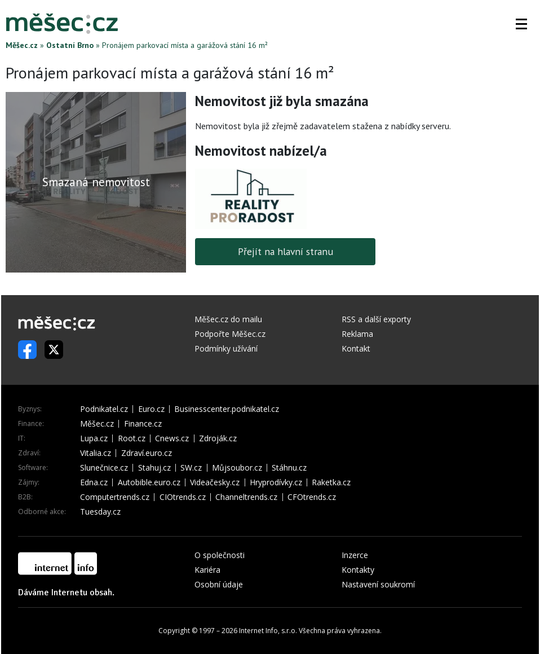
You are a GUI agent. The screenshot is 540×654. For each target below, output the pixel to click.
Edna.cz (94, 482)
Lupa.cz (94, 438)
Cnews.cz (172, 438)
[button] (521, 24)
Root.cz (131, 438)
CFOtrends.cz (311, 497)
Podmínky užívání (226, 348)
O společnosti (219, 555)
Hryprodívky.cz (276, 482)
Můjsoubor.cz (237, 468)
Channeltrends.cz (246, 497)
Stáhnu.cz (289, 468)
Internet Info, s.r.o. (268, 630)
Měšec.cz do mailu (228, 319)
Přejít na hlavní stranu (285, 251)
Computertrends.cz (114, 497)
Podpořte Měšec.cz (229, 333)
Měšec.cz (22, 45)
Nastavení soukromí (378, 584)
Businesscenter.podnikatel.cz (226, 409)
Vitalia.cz (95, 453)
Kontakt (356, 348)
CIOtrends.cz (183, 497)
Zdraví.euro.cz (146, 453)
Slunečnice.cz (104, 468)
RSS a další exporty (376, 319)
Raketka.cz (331, 482)
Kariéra (207, 569)
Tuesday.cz (100, 512)
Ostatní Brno (70, 45)
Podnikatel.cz (104, 409)
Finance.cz (143, 424)
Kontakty (358, 569)
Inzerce (355, 555)
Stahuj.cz (154, 468)
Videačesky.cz (215, 482)
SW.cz (191, 468)
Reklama (357, 333)
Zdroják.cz (218, 438)
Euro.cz (151, 409)
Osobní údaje (218, 584)
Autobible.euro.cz (149, 482)
